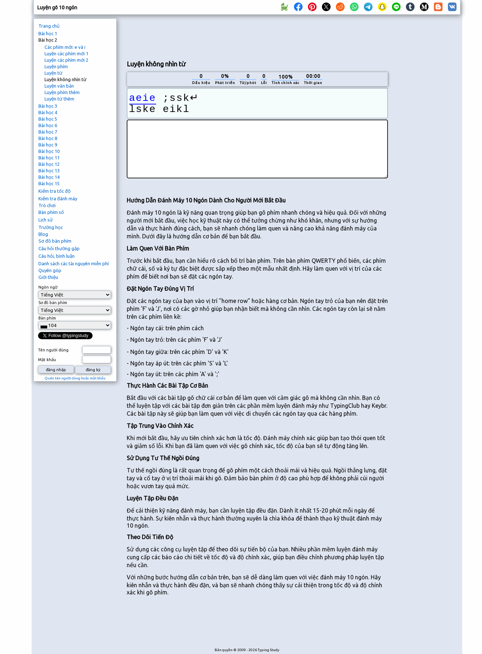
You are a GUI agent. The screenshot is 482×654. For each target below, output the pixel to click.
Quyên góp (49, 270)
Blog (43, 234)
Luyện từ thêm (59, 98)
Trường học (50, 227)
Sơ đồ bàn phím (54, 240)
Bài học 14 (49, 176)
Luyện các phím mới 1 (66, 53)
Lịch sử (45, 219)
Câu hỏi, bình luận (56, 255)
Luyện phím (56, 66)
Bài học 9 (47, 144)
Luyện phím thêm (62, 92)
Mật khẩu (47, 360)
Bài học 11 (49, 157)
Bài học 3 (47, 105)
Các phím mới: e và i (65, 47)
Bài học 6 (47, 125)
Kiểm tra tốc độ (54, 190)
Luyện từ (53, 72)
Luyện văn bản (59, 85)
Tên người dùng (53, 350)
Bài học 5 (47, 118)
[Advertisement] (257, 36)
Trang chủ (49, 25)
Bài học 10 (49, 151)
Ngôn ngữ (47, 287)
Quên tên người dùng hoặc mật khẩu (75, 378)
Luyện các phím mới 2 (66, 59)
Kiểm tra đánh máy (57, 198)
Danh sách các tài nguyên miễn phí (73, 263)
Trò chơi (47, 205)
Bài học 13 (49, 170)
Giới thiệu (48, 277)
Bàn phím (47, 318)
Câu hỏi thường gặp (59, 248)
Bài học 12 (49, 164)
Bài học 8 (47, 138)
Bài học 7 (47, 131)
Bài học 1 (47, 33)
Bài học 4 (47, 112)
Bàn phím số (51, 212)
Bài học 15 (49, 183)
